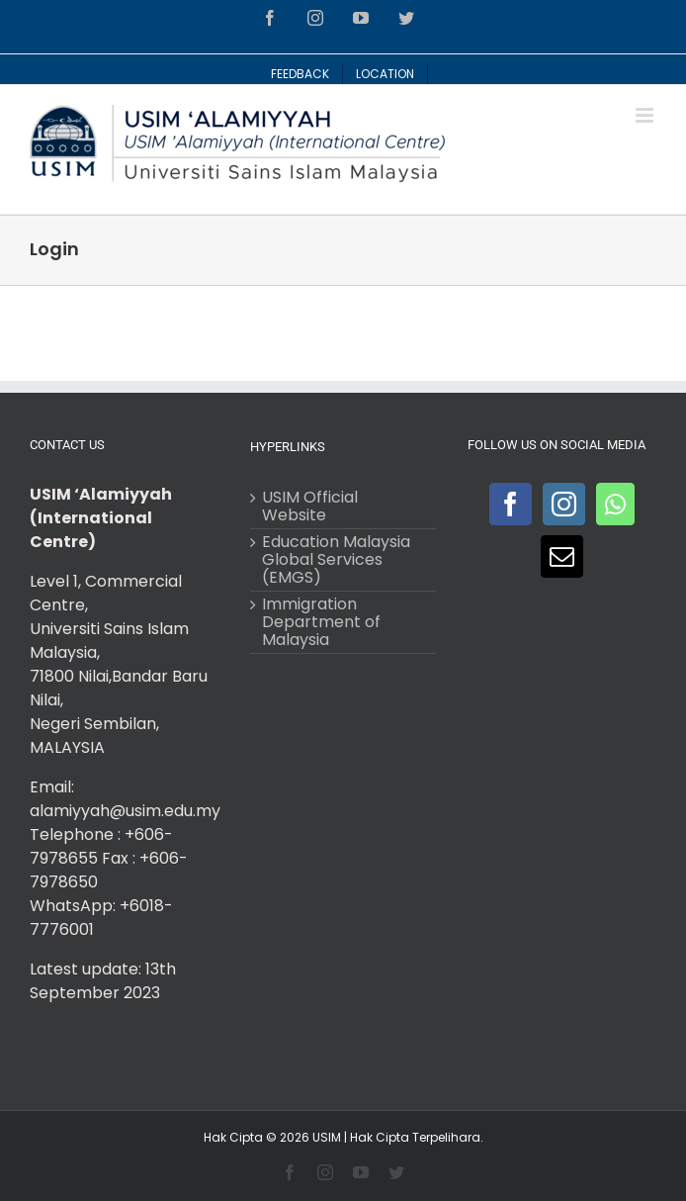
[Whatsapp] (615, 504)
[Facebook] (510, 504)
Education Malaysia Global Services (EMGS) (336, 560)
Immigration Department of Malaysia (321, 622)
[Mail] (562, 556)
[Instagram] (564, 504)
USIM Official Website (310, 506)
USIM (326, 1137)
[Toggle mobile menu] (646, 115)
